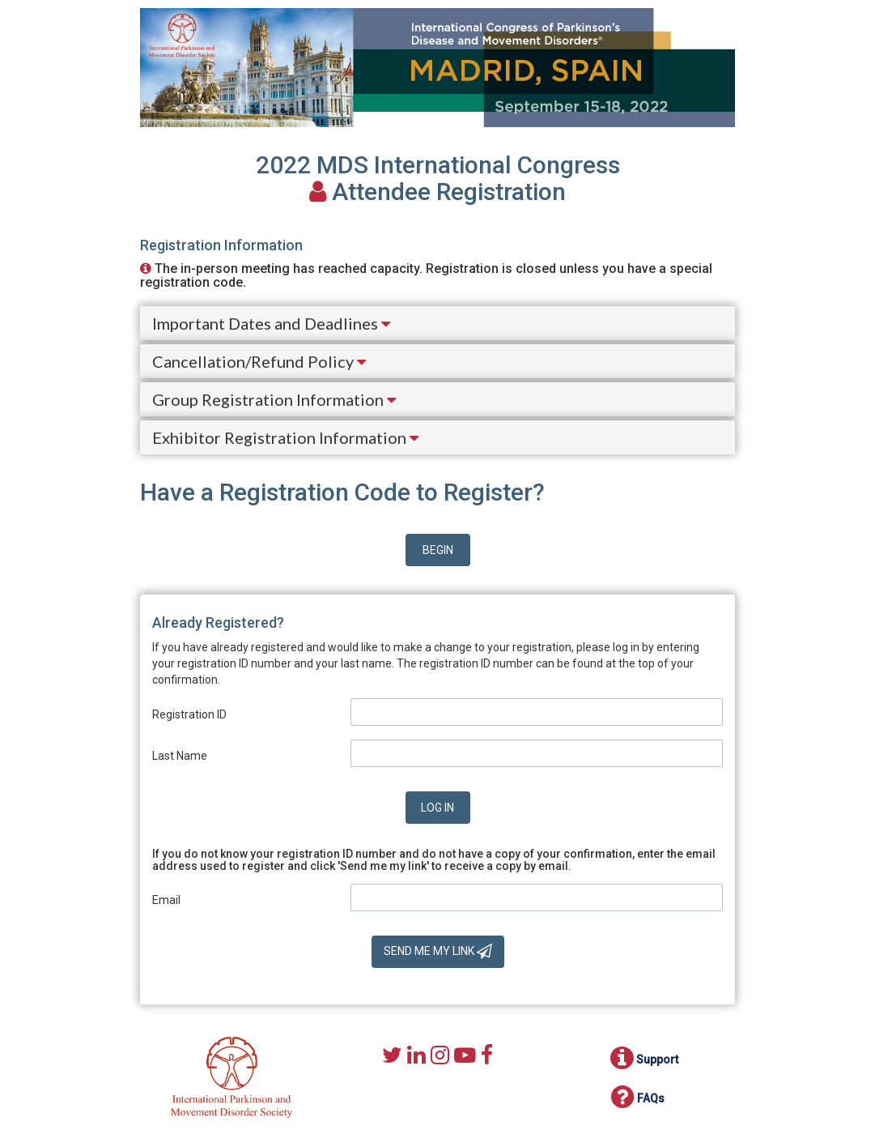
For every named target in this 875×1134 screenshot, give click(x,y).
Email (166, 899)
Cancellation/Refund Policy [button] (259, 361)
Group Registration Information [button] (274, 399)
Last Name (179, 755)
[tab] (437, 323)
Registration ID (189, 714)
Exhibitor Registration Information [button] (285, 437)
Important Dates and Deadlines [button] (271, 323)
